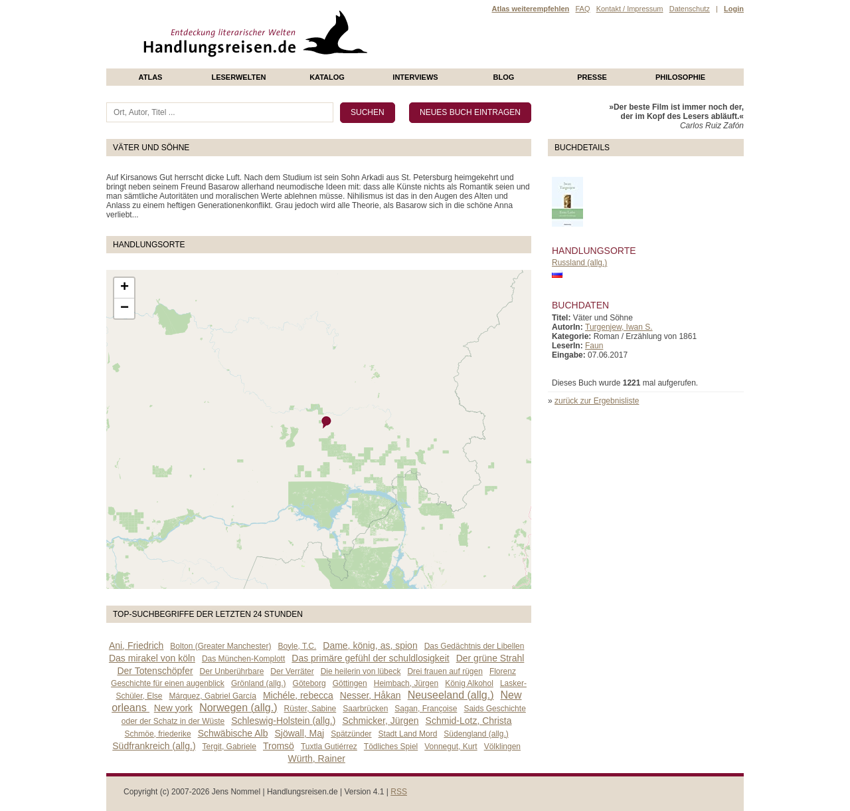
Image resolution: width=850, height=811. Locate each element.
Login (734, 9)
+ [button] (124, 288)
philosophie (680, 77)
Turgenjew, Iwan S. (619, 327)
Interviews (415, 77)
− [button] (124, 308)
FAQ (582, 9)
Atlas (151, 77)
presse (592, 77)
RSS (398, 791)
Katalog (327, 77)
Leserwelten (238, 77)
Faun (594, 345)
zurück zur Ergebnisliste (596, 400)
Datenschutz (689, 9)
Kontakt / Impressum (629, 9)
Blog (504, 77)
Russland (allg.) (579, 262)
